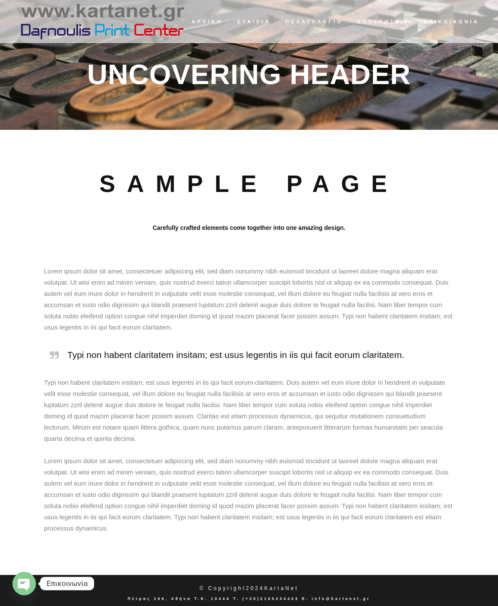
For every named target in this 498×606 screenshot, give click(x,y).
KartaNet (281, 588)
